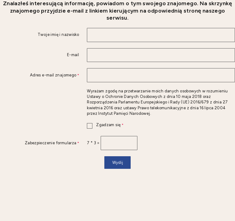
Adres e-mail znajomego (39, 75)
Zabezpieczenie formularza (39, 143)
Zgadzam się (105, 125)
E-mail (73, 55)
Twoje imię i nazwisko (58, 35)
